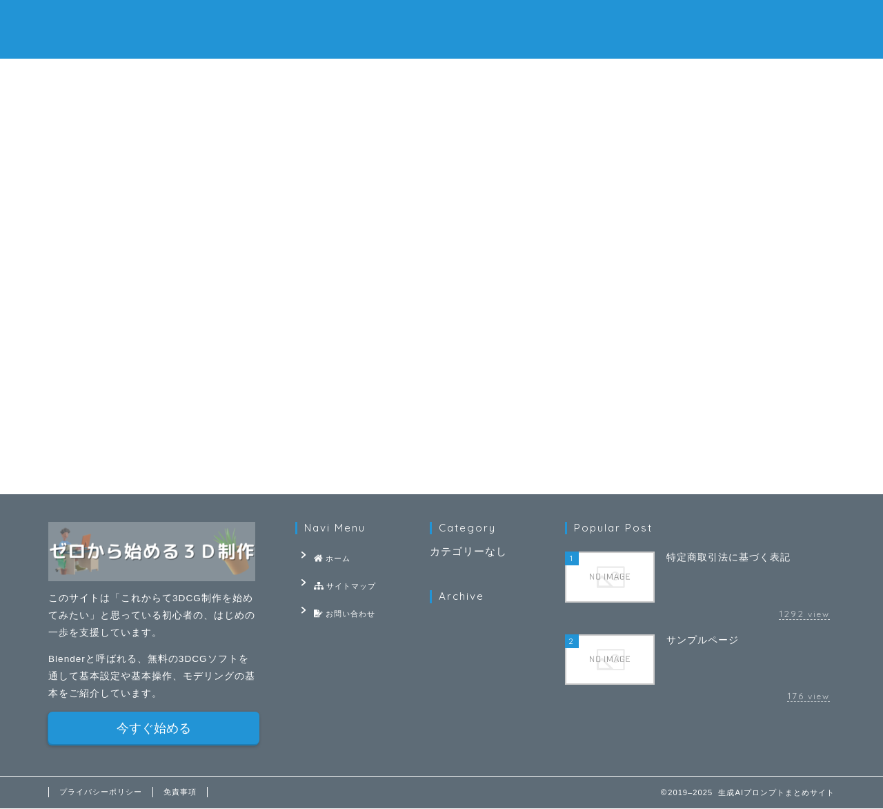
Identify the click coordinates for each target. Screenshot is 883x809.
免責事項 (180, 792)
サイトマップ (441, 77)
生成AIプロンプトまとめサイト (441, 28)
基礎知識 (507, 126)
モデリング (376, 126)
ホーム (276, 77)
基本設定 (244, 126)
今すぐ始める (154, 729)
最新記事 (112, 126)
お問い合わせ (608, 77)
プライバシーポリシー (100, 792)
